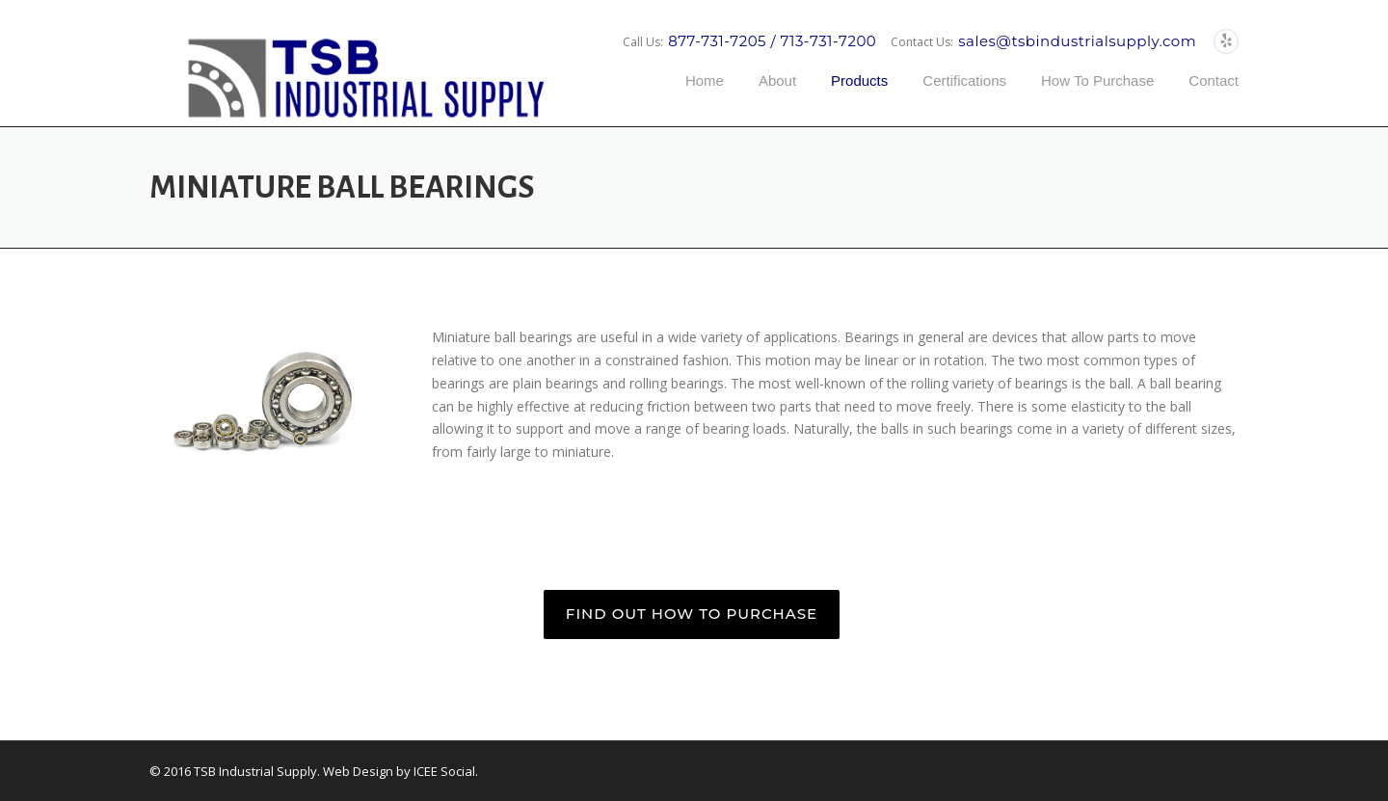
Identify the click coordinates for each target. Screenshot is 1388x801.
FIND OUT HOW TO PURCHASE (691, 613)
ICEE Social (444, 771)
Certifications (964, 80)
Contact (1213, 80)
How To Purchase (1097, 80)
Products (859, 80)
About (777, 80)
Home (704, 80)
